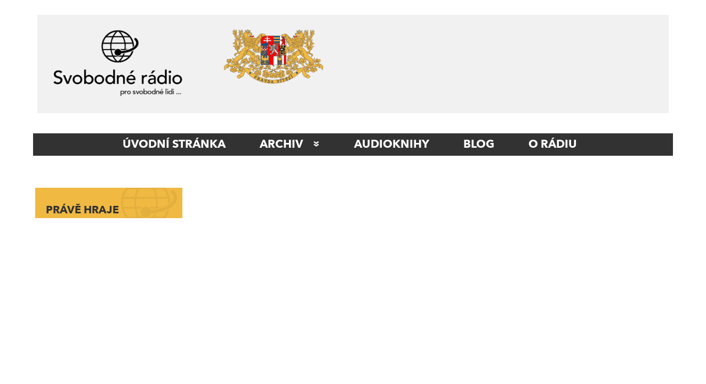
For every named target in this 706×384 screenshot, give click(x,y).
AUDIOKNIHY (391, 144)
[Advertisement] (503, 66)
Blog (478, 144)
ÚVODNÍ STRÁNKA (174, 144)
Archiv (281, 144)
